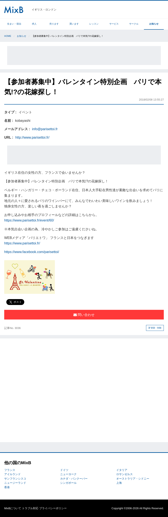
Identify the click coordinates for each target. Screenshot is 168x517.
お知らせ (154, 24)
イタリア (121, 470)
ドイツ (64, 470)
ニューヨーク (68, 474)
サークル (133, 24)
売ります (54, 24)
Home (7, 36)
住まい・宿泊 (14, 24)
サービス (114, 24)
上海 (119, 482)
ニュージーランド (15, 482)
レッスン (94, 24)
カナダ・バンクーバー (74, 478)
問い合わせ (84, 315)
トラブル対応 (30, 508)
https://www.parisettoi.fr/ (22, 243)
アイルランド (12, 474)
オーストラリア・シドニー (132, 478)
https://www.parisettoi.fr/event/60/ (29, 220)
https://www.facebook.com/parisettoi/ (31, 252)
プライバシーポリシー (53, 508)
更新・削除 (155, 328)
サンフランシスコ (15, 478)
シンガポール (68, 482)
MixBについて (12, 508)
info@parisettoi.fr (45, 129)
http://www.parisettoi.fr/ (32, 137)
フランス (9, 470)
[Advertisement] (84, 55)
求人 (34, 24)
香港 (7, 487)
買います (74, 24)
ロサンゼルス (124, 474)
